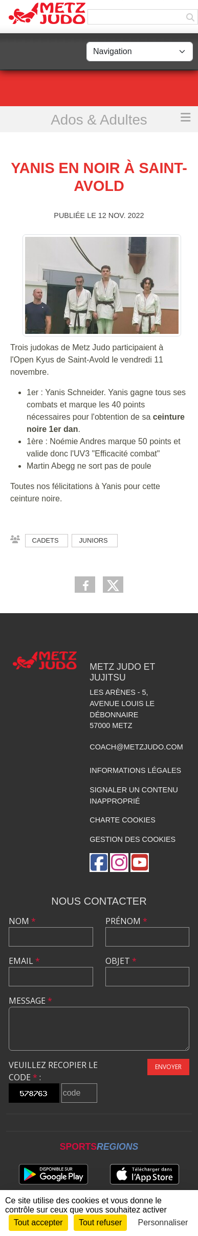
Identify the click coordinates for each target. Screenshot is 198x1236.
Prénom (126, 921)
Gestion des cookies (132, 839)
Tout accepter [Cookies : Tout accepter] (38, 1222)
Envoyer (168, 1066)
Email (24, 960)
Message (30, 1000)
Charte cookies (122, 820)
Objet (121, 960)
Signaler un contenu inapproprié (134, 795)
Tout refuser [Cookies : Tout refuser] (100, 1222)
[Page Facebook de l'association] (99, 862)
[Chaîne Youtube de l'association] (139, 862)
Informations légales (135, 770)
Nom (22, 921)
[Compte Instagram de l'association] (119, 862)
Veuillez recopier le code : (53, 1071)
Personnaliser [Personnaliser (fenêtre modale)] (163, 1222)
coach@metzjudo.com (136, 747)
